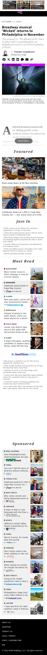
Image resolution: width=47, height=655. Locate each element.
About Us (6, 622)
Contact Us (7, 631)
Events (20, 12)
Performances (13, 65)
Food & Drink (11, 324)
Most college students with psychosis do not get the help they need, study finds (23, 366)
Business (10, 562)
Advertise (6, 627)
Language (10, 506)
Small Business (12, 451)
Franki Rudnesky (24, 52)
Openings (10, 548)
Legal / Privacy (9, 636)
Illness (9, 296)
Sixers (8, 338)
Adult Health (11, 492)
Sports (9, 520)
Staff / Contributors (11, 640)
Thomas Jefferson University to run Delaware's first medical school (22, 245)
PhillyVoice (6, 13)
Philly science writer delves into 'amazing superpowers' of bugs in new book (20, 229)
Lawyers (9, 603)
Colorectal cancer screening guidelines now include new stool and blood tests (21, 383)
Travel (8, 465)
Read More (23, 141)
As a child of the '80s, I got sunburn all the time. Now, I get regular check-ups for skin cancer (23, 387)
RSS (3, 645)
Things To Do (11, 479)
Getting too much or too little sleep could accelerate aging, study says (20, 371)
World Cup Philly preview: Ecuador (18, 253)
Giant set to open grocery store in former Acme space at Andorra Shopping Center (22, 234)
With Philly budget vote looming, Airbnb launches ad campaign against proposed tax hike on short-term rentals (23, 239)
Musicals (25, 65)
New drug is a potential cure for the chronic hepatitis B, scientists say (21, 362)
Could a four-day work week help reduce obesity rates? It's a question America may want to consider (23, 377)
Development (11, 269)
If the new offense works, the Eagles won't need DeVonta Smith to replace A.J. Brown (22, 250)
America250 (11, 310)
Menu (43, 14)
